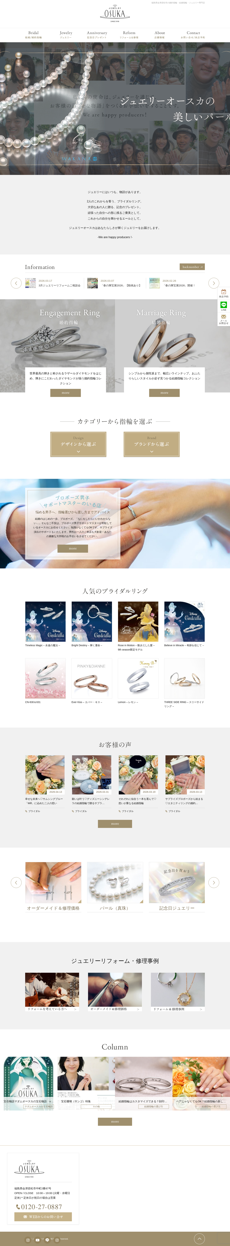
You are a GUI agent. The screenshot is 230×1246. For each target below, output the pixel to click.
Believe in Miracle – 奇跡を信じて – (184, 645)
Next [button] (213, 283)
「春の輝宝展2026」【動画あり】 (125, 285)
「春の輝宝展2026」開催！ (183, 285)
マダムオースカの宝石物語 (39, 1106)
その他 (96, 1106)
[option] (58, 283)
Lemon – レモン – (128, 702)
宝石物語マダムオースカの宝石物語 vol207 (30, 1101)
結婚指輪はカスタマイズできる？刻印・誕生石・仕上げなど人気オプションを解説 (168, 1101)
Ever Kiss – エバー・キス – (87, 702)
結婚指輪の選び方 (153, 1106)
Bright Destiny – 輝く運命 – (87, 645)
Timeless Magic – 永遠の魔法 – (42, 645)
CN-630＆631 (33, 702)
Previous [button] (16, 283)
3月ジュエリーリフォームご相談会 (64, 285)
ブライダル (34, 811)
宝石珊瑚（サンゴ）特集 (76, 1101)
